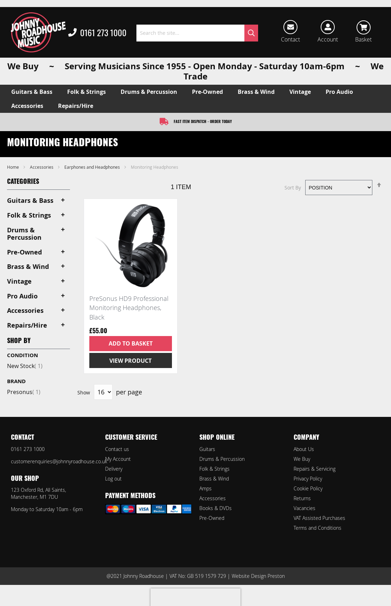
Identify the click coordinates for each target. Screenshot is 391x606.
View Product (130, 361)
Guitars (207, 449)
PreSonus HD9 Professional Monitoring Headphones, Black (128, 307)
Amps (205, 488)
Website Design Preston (258, 576)
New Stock (25, 366)
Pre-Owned (211, 518)
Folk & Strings (214, 468)
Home (13, 167)
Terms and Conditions (317, 527)
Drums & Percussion (222, 459)
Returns (302, 498)
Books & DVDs (215, 508)
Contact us (117, 449)
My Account (118, 459)
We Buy (302, 459)
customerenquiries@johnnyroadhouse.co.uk (59, 461)
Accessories (42, 167)
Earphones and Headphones (92, 167)
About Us (304, 449)
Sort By (292, 187)
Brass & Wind (214, 478)
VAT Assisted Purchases (319, 518)
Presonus (23, 392)
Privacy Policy (308, 478)
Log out (113, 478)
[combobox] (197, 33)
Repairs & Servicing (314, 468)
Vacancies (304, 508)
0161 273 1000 (97, 33)
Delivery (113, 468)
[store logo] (38, 32)
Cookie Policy (308, 488)
